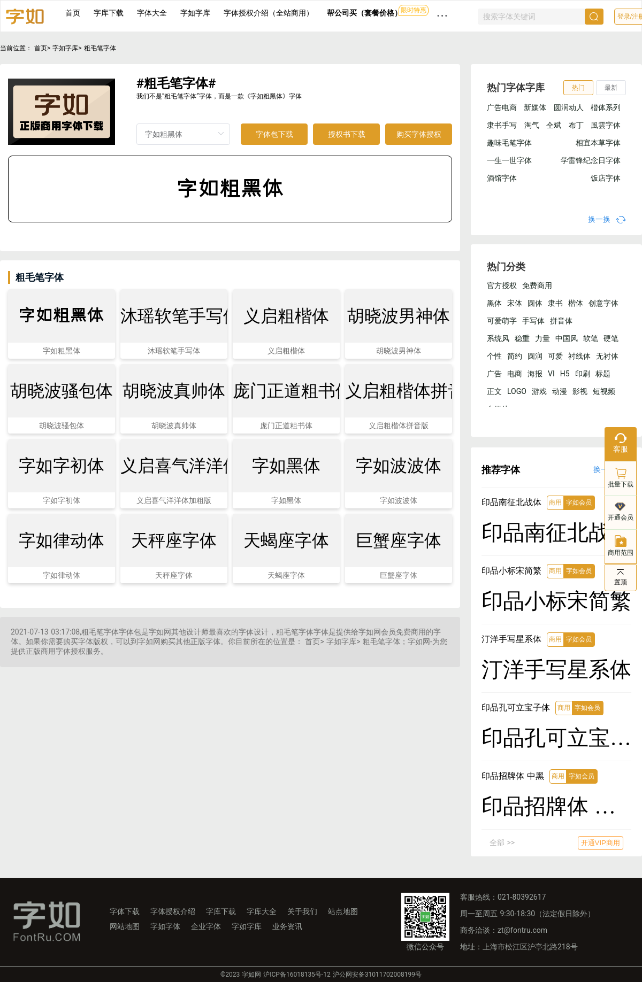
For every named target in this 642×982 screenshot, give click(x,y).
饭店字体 (606, 178)
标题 (602, 373)
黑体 (494, 303)
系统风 (498, 338)
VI (551, 373)
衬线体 (579, 356)
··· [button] (442, 16)
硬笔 (610, 338)
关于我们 (302, 911)
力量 (542, 338)
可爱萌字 (502, 320)
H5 (565, 373)
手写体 (533, 320)
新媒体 (535, 107)
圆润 (535, 356)
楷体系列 (606, 107)
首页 (72, 13)
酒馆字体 (502, 178)
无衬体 (607, 356)
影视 (579, 391)
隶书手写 (502, 125)
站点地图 (343, 911)
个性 (494, 356)
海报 (535, 373)
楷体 (575, 303)
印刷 (582, 373)
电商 (514, 373)
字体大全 (152, 13)
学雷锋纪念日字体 (591, 160)
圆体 (535, 303)
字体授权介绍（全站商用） (269, 13)
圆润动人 (569, 107)
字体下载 (125, 911)
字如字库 (195, 13)
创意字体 (603, 303)
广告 (494, 373)
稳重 (522, 338)
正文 (494, 391)
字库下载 (109, 13)
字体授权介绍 (172, 911)
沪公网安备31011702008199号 (377, 974)
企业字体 (206, 926)
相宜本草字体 (598, 142)
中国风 (566, 338)
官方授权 (502, 285)
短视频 (604, 391)
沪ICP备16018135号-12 (296, 974)
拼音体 (561, 320)
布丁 (576, 125)
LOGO (516, 391)
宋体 (514, 303)
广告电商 (502, 107)
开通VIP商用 (600, 843)
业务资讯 (287, 926)
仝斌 (553, 125)
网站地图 (125, 926)
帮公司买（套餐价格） (364, 13)
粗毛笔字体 (100, 48)
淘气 (531, 125)
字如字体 (165, 926)
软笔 (590, 338)
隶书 (555, 303)
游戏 (539, 391)
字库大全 (262, 911)
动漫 (559, 391)
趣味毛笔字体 (509, 142)
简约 (514, 356)
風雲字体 (606, 125)
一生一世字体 (509, 160)
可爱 (555, 356)
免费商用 (537, 285)
